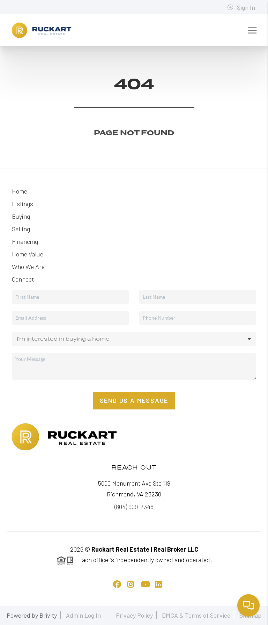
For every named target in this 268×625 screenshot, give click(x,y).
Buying (21, 216)
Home (19, 191)
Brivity (48, 615)
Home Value (27, 254)
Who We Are (28, 266)
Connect (23, 279)
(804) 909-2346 (134, 506)
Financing (25, 241)
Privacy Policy (134, 615)
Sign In (241, 7)
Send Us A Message (134, 400)
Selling (21, 229)
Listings (22, 204)
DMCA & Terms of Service (196, 615)
